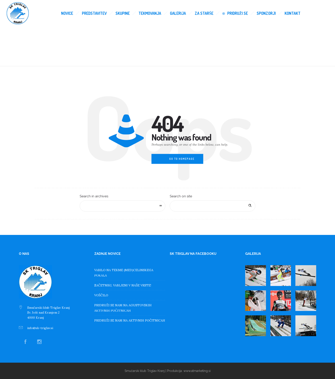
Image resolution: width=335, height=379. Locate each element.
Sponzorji (266, 13)
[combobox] (122, 205)
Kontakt (292, 13)
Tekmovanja (150, 13)
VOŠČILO (101, 295)
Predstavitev (94, 13)
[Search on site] (212, 205)
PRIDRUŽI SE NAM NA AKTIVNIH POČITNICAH (129, 320)
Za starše (204, 13)
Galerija (178, 13)
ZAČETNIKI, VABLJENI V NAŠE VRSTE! (122, 285)
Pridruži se (235, 13)
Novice (67, 13)
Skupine (123, 13)
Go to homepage (181, 158)
